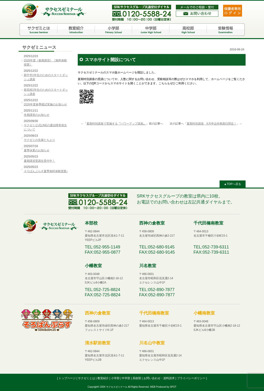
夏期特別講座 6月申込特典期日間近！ (212, 123)
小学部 (113, 30)
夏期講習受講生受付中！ (39, 160)
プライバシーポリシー (191, 378)
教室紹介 (76, 30)
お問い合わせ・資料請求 (159, 378)
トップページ (67, 378)
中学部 (150, 30)
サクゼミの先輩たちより (39, 140)
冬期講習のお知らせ (36, 115)
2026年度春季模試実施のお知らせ (45, 104)
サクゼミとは (38, 30)
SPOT (173, 387)
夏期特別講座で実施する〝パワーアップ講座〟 (116, 123)
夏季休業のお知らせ (36, 150)
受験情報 (225, 30)
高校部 (188, 30)
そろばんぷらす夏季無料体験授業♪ (46, 171)
